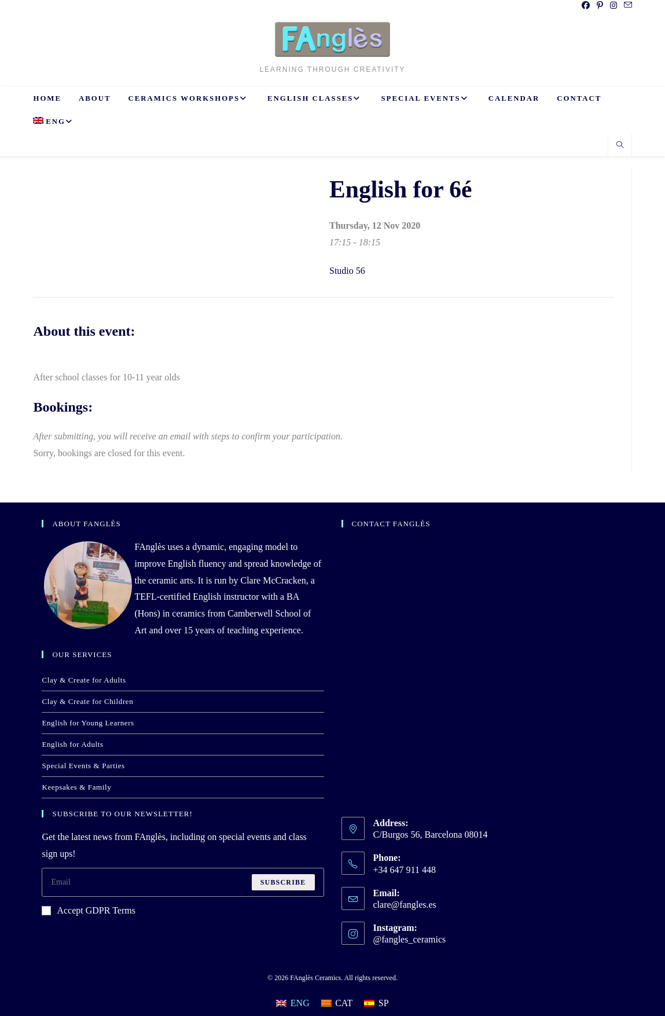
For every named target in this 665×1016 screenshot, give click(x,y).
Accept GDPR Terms (88, 910)
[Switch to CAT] (337, 1003)
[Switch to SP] (376, 1003)
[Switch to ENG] (292, 1003)
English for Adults (72, 744)
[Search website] (620, 146)
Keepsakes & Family (76, 787)
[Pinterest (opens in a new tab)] (600, 6)
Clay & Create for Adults (84, 680)
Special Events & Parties (83, 765)
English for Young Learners (88, 722)
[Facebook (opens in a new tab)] (585, 6)
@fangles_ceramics (409, 939)
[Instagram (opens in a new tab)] (613, 6)
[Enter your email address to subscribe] (183, 882)
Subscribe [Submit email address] (283, 882)
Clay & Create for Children (87, 701)
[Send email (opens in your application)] (626, 6)
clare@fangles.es (404, 904)
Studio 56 (347, 271)
